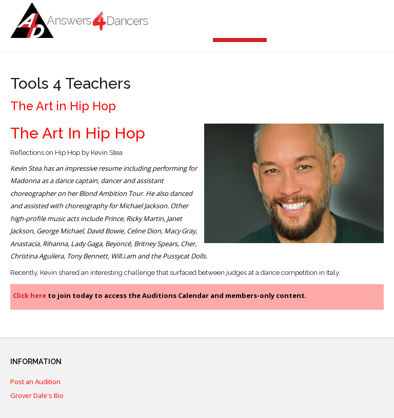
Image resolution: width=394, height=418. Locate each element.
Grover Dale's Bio (37, 396)
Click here (29, 295)
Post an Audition (35, 382)
